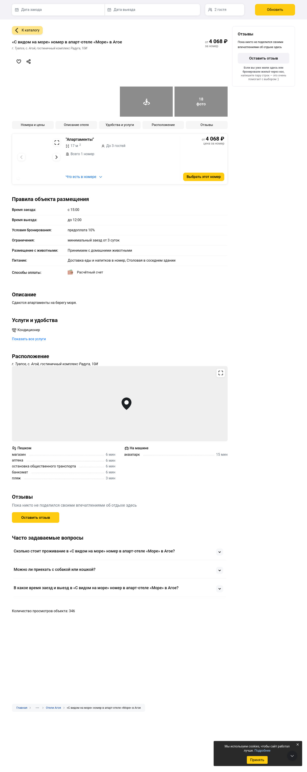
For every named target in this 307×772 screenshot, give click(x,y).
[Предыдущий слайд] (21, 157)
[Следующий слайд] (56, 157)
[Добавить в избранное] (19, 61)
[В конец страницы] (292, 756)
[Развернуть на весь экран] (56, 142)
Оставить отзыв (35, 517)
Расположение (163, 125)
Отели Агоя (53, 707)
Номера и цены (33, 125)
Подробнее (262, 750)
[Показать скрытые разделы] (37, 707)
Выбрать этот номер (204, 177)
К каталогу (25, 30)
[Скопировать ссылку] (28, 61)
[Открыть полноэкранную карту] (120, 403)
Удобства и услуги (120, 125)
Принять (257, 760)
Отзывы (206, 125)
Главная (21, 707)
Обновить (275, 10)
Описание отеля (76, 125)
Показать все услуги (29, 339)
